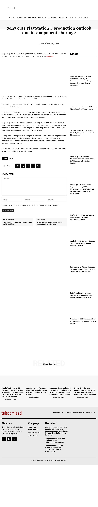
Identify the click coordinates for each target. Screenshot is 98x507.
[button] (12, 8)
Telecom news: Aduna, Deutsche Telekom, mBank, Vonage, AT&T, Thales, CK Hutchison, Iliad (82, 269)
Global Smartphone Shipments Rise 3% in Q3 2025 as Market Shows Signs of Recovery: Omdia (85, 390)
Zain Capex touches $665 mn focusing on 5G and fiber (17, 223)
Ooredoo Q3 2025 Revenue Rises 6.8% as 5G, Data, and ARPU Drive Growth (83, 321)
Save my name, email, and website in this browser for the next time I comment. (32, 205)
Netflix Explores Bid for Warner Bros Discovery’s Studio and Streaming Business (82, 217)
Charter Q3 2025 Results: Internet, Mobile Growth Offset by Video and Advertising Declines (82, 159)
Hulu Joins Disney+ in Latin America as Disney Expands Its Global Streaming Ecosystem (81, 295)
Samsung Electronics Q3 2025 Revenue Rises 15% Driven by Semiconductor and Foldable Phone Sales (60, 390)
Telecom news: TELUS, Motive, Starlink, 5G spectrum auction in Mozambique (82, 132)
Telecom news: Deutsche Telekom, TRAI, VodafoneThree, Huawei (83, 108)
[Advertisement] (83, 339)
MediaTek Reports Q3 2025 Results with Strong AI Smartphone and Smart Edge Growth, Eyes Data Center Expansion (81, 80)
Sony (11, 158)
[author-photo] (3, 397)
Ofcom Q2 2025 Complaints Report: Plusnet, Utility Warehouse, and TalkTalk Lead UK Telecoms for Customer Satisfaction (82, 189)
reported (49, 56)
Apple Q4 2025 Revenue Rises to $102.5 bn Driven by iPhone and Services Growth (82, 243)
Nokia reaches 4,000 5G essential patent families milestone (49, 223)
